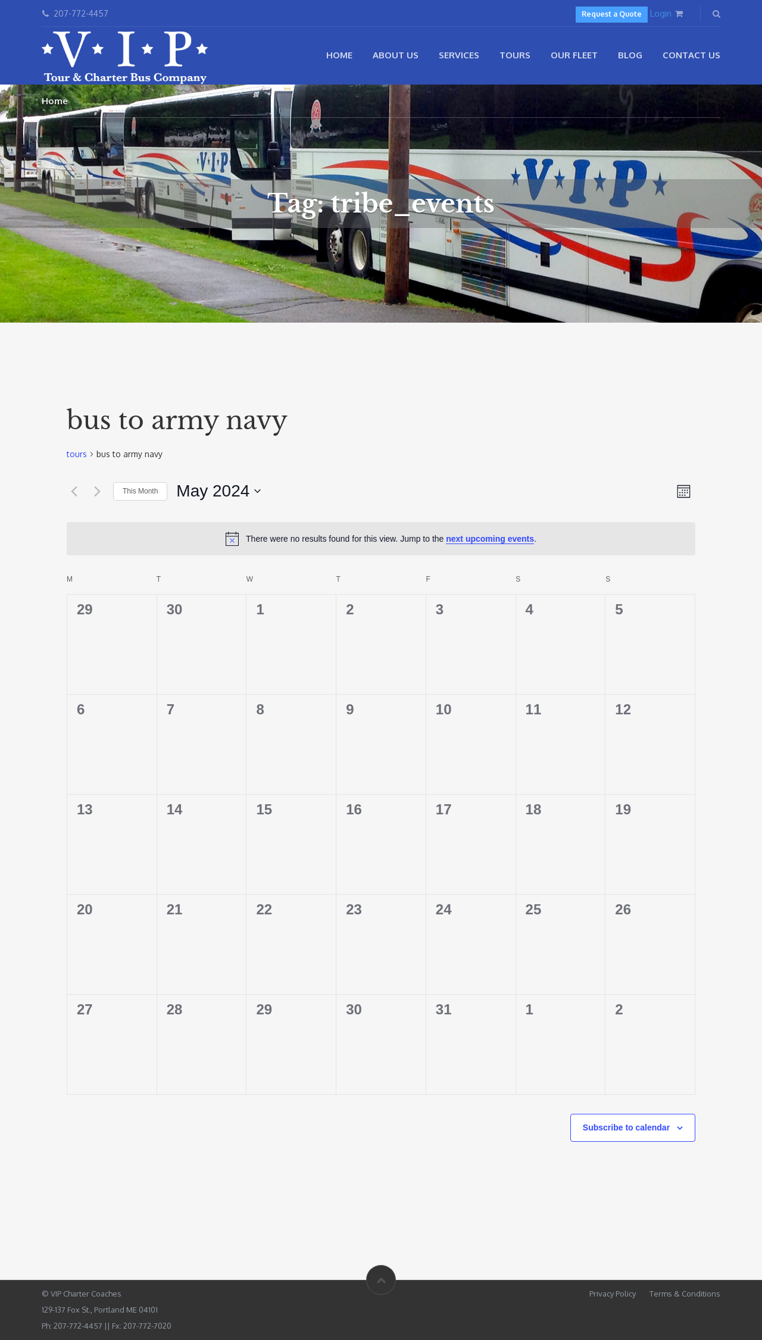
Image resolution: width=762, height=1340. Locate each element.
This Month (140, 491)
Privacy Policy (612, 1293)
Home (339, 55)
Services (459, 55)
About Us (396, 55)
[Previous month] (74, 491)
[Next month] (97, 491)
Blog (630, 55)
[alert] (381, 538)
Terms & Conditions (684, 1293)
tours (77, 454)
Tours (514, 55)
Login (661, 13)
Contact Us (691, 55)
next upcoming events (490, 539)
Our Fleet (574, 55)
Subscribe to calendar (626, 1127)
